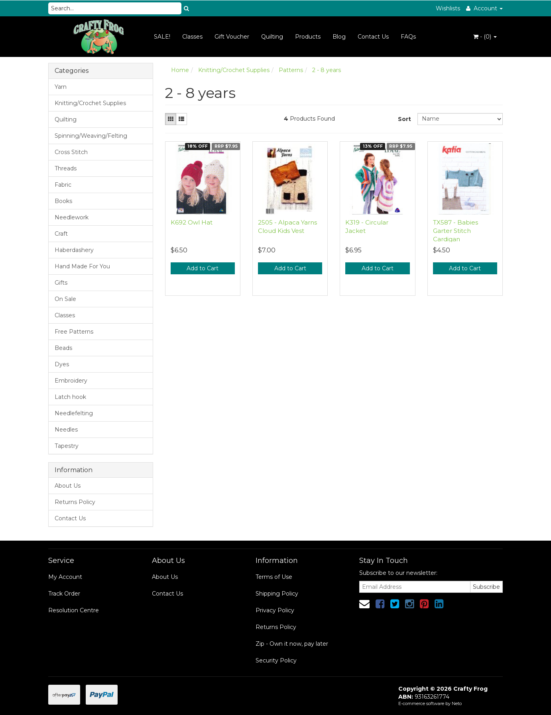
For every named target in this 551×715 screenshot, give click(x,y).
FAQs (408, 36)
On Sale (65, 299)
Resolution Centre (73, 610)
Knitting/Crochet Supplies (90, 103)
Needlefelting (74, 413)
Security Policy (276, 660)
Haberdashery (74, 250)
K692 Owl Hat (192, 222)
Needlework (72, 217)
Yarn (61, 86)
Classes (192, 36)
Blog (339, 36)
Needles (66, 429)
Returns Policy (75, 502)
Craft (61, 233)
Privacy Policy (275, 610)
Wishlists (448, 8)
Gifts (61, 282)
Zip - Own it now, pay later (292, 643)
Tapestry (67, 445)
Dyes (62, 364)
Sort (404, 119)
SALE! (162, 36)
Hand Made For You (82, 266)
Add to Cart (202, 268)
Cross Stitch (71, 152)
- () (485, 36)
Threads (66, 168)
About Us (68, 485)
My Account (65, 576)
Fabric (63, 184)
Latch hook (70, 396)
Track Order (64, 593)
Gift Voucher (231, 36)
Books (63, 201)
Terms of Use (274, 576)
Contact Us (373, 36)
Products (308, 36)
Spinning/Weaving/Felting (91, 135)
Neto (457, 703)
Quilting (272, 36)
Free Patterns (74, 331)
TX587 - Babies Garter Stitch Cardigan (455, 231)
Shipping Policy (277, 593)
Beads (63, 348)
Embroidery (71, 380)
